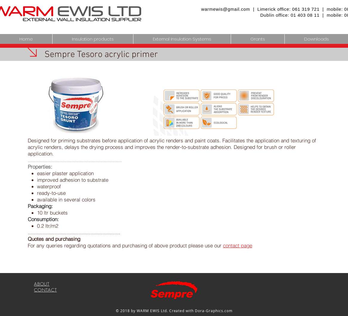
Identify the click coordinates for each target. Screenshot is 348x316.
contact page (237, 245)
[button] (182, 39)
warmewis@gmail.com (225, 9)
